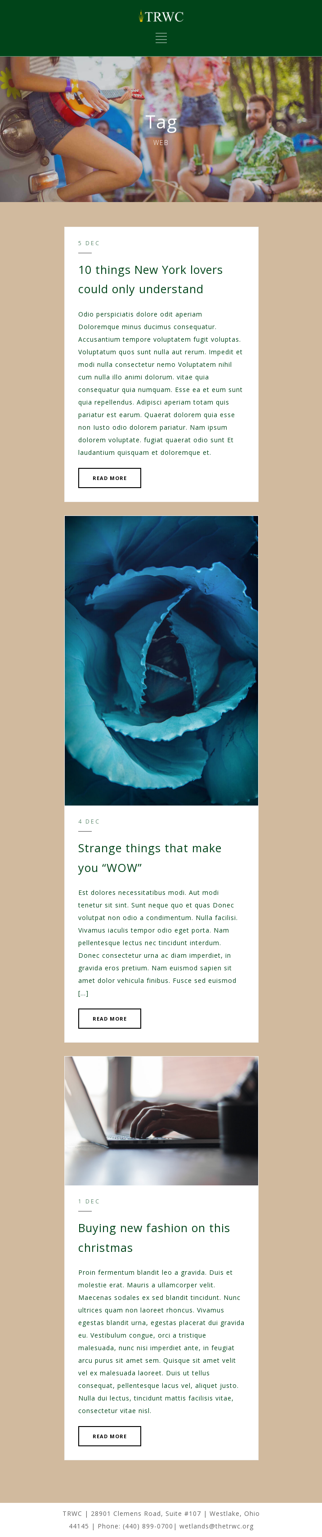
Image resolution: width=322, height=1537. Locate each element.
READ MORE (110, 478)
